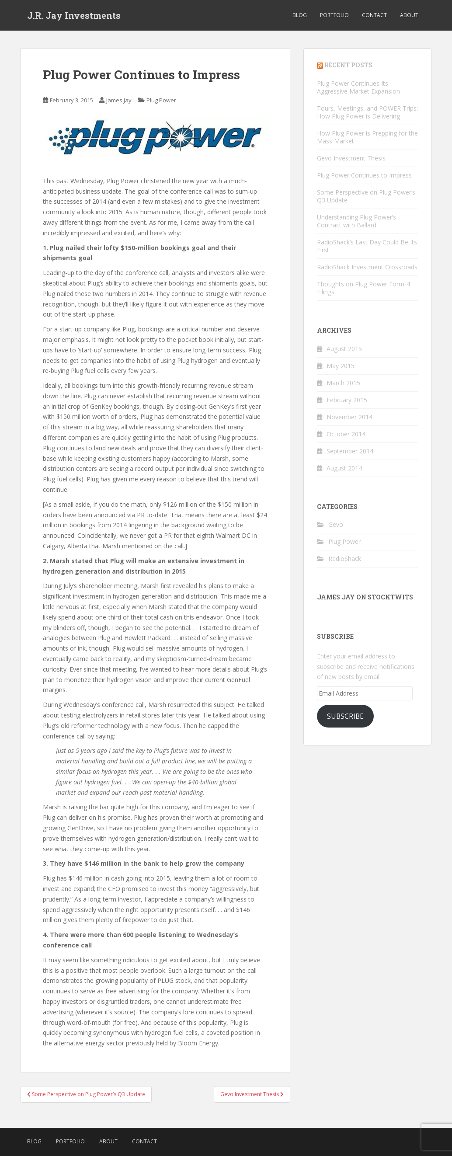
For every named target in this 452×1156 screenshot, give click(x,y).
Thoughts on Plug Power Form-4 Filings (363, 288)
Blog (299, 15)
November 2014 (349, 417)
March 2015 (343, 383)
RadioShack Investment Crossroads (367, 267)
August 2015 (344, 349)
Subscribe (345, 716)
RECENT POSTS (348, 65)
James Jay (119, 100)
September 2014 (350, 451)
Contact (374, 15)
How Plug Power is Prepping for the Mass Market (367, 137)
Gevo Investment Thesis (351, 158)
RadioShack (344, 558)
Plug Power (161, 100)
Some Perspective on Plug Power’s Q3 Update (366, 196)
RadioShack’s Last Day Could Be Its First (367, 246)
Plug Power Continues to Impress (364, 175)
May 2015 (341, 366)
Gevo (335, 524)
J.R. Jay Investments (74, 15)
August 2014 (344, 468)
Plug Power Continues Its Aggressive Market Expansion (358, 87)
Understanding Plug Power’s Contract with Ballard (356, 221)
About (409, 15)
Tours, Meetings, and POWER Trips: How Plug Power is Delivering (367, 112)
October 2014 (346, 434)
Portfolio (334, 15)
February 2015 (347, 400)
